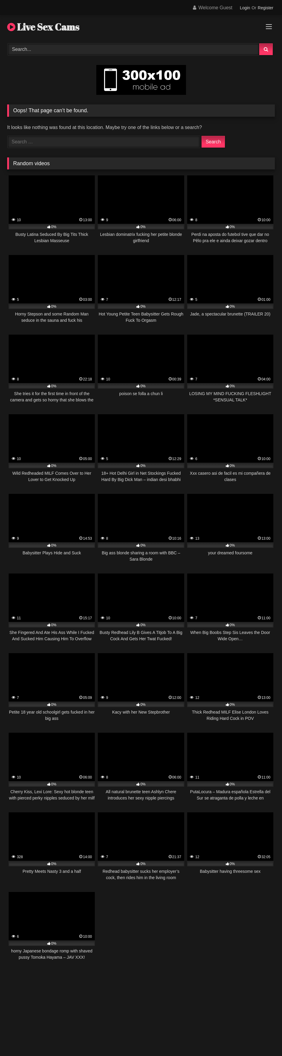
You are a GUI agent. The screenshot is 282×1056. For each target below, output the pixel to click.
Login (245, 7)
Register (265, 7)
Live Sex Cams (43, 26)
